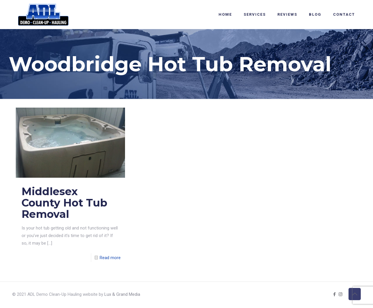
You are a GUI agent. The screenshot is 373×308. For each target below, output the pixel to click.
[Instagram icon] (340, 294)
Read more (110, 257)
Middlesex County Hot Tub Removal (64, 202)
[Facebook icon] (334, 294)
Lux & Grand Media (122, 294)
